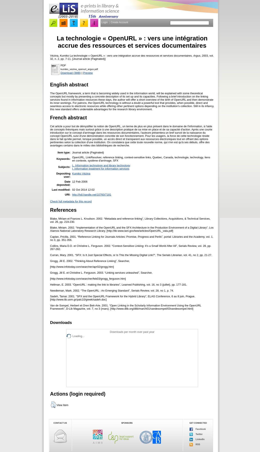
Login (104, 22)
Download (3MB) (71, 72)
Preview (88, 72)
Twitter (196, 434)
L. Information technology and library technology (101, 165)
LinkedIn (197, 439)
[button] (53, 405)
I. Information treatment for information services (100, 168)
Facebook (197, 429)
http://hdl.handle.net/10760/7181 (91, 194)
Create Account (119, 22)
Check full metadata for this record (71, 201)
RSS (194, 444)
